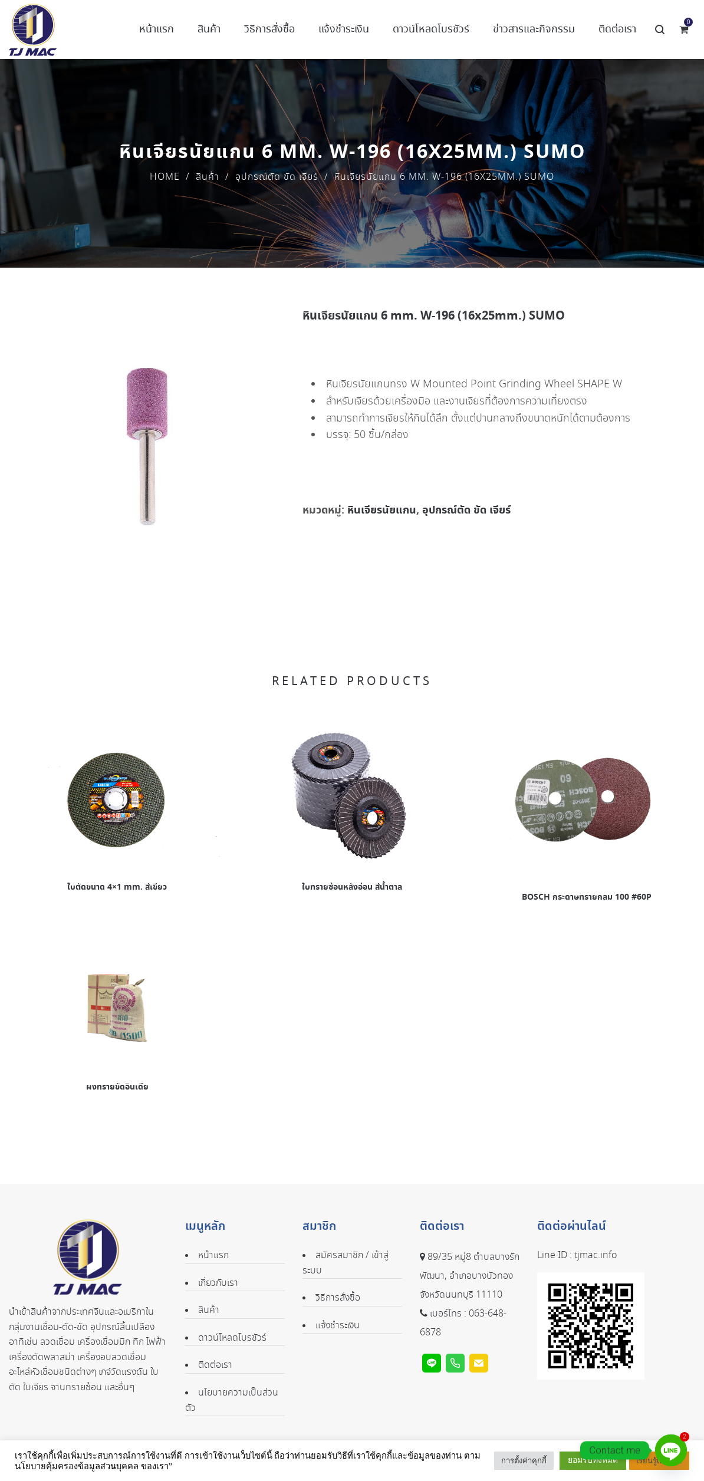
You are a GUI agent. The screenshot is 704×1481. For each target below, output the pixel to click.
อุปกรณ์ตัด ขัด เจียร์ (276, 177)
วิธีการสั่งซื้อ (337, 1298)
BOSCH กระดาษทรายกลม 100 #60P (587, 897)
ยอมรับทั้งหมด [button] (593, 1460)
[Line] (671, 1450)
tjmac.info (595, 1255)
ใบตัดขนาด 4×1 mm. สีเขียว (117, 887)
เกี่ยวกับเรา (218, 1283)
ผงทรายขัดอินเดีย (117, 1087)
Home (165, 177)
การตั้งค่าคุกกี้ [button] (524, 1460)
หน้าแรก (213, 1255)
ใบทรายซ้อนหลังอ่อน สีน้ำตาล (352, 887)
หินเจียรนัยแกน (381, 510)
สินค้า (207, 177)
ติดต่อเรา (215, 1365)
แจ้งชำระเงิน (337, 1325)
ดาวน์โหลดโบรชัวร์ (232, 1338)
